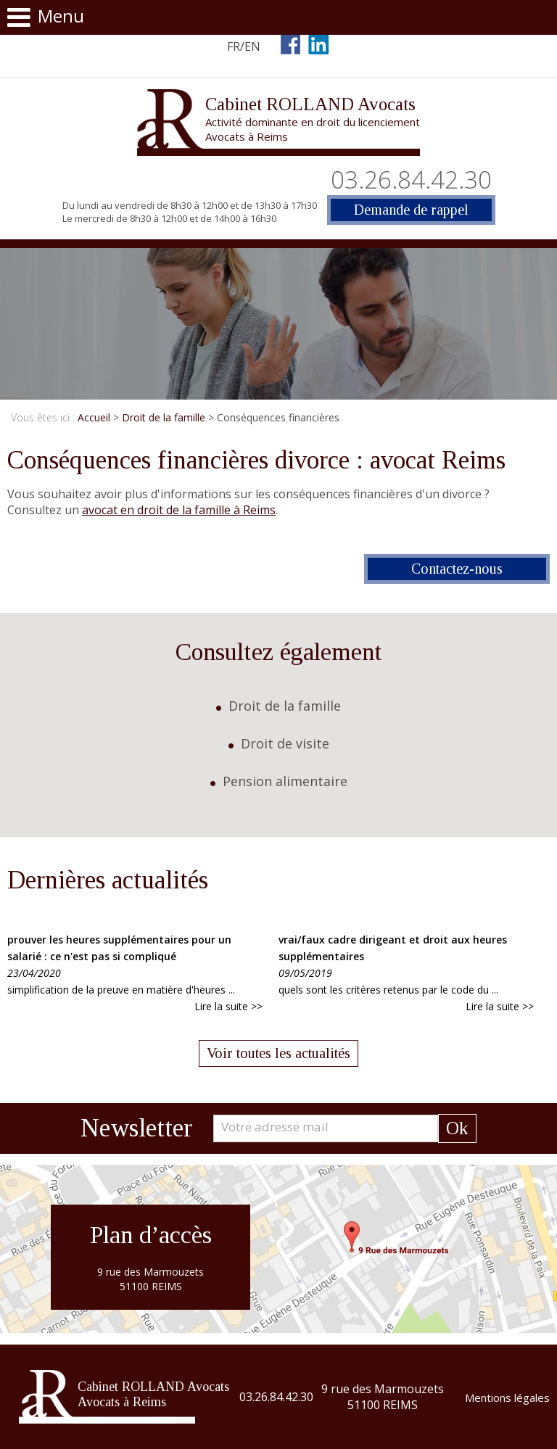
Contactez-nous (457, 569)
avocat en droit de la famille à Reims (179, 510)
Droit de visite (285, 743)
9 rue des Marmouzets (382, 1397)
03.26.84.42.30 (411, 179)
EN (252, 46)
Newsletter (136, 1128)
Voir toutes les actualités (278, 1053)
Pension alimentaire (285, 781)
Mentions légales (507, 1397)
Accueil (94, 417)
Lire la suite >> (228, 1006)
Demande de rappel (411, 210)
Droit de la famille (163, 417)
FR (233, 46)
